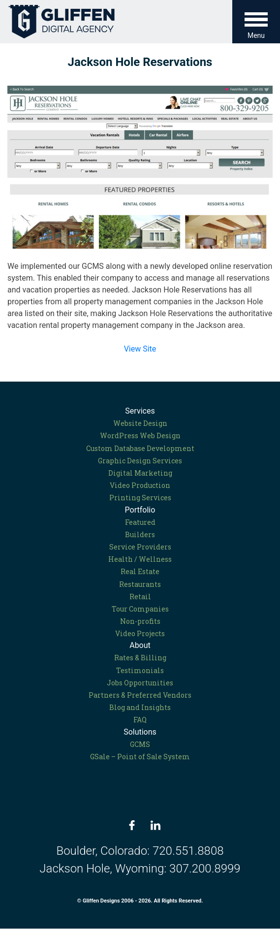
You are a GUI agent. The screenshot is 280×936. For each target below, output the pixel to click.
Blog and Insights (140, 707)
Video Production (140, 485)
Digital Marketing (140, 473)
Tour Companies (140, 608)
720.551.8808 (188, 851)
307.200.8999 (205, 868)
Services (140, 411)
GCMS (140, 744)
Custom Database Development (140, 448)
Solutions (140, 732)
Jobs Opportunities (140, 682)
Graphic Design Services (140, 460)
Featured (140, 522)
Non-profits (140, 621)
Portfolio (140, 510)
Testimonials (140, 670)
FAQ (140, 719)
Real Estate (140, 571)
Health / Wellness (140, 559)
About (140, 645)
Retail (140, 596)
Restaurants (140, 584)
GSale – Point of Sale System (140, 756)
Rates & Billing (140, 657)
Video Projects (140, 633)
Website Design (140, 423)
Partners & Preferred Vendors (140, 695)
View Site (140, 349)
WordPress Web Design (140, 435)
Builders (140, 534)
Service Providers (140, 546)
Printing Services (140, 497)
